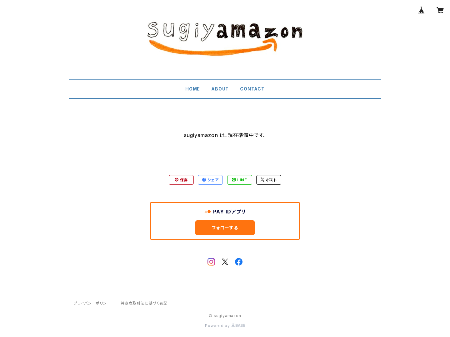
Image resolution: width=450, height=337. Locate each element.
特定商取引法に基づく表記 (144, 303)
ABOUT (220, 88)
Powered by (225, 325)
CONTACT (252, 88)
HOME (192, 88)
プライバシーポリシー (92, 303)
